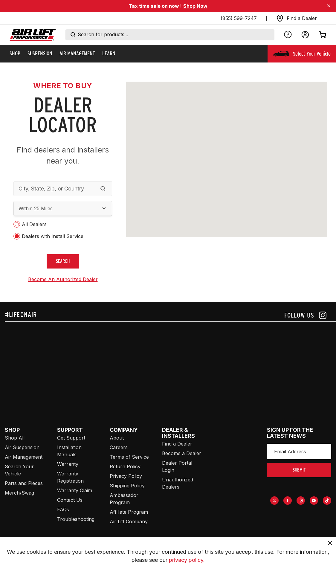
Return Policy (125, 466)
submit (299, 470)
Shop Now (195, 6)
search (63, 261)
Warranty (67, 464)
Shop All (15, 438)
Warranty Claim (74, 490)
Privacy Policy (126, 476)
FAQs (63, 510)
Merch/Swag (19, 493)
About (117, 438)
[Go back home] (33, 35)
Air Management (23, 457)
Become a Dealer (181, 453)
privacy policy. (187, 560)
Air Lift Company (129, 521)
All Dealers (34, 224)
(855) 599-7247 (239, 18)
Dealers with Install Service (52, 236)
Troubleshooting (75, 519)
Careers (119, 447)
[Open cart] (322, 34)
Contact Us (70, 500)
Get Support (71, 438)
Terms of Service (129, 457)
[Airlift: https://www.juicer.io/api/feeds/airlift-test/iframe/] (170, 367)
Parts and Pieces (24, 483)
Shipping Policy (127, 486)
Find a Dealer (177, 444)
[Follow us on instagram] (305, 315)
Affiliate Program (129, 512)
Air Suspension (22, 447)
